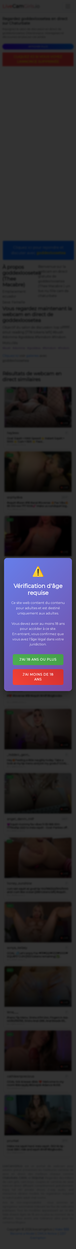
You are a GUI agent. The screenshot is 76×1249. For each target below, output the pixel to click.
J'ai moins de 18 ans (38, 677)
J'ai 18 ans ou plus (38, 659)
